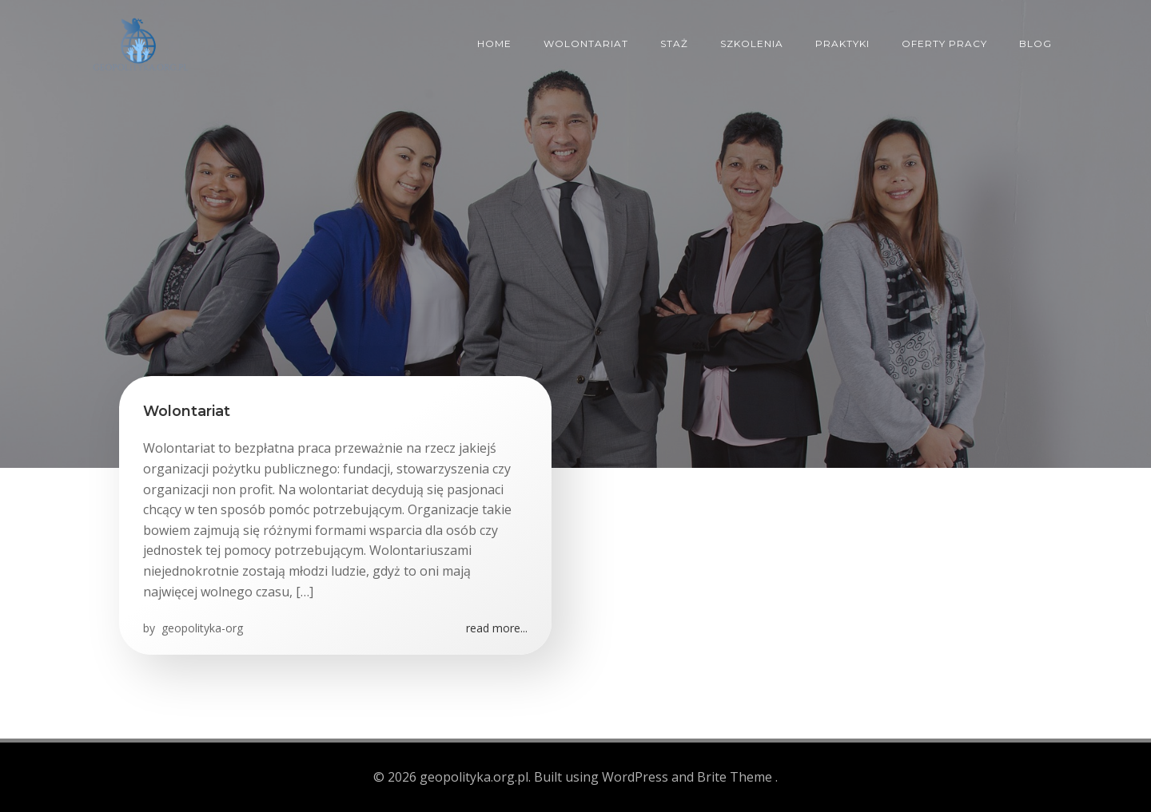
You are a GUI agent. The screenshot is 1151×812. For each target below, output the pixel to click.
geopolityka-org (200, 628)
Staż (674, 44)
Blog (1035, 44)
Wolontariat (586, 44)
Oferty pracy (944, 44)
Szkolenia (751, 44)
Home (494, 44)
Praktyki (842, 44)
